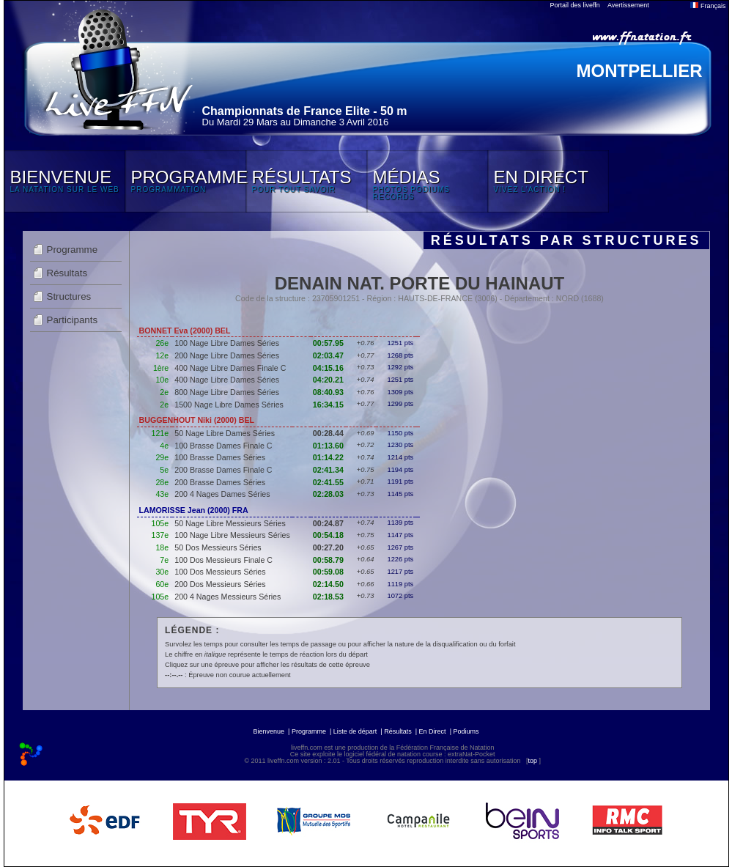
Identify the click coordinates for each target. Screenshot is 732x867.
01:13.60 (328, 445)
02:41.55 (328, 482)
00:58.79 (328, 560)
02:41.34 (328, 469)
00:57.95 (328, 343)
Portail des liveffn (575, 5)
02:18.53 (328, 596)
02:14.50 (328, 584)
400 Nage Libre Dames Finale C (230, 368)
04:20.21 (328, 379)
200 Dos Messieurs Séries (219, 584)
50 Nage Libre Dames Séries (224, 433)
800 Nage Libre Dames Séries (226, 392)
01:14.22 (328, 457)
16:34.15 (328, 404)
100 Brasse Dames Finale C (223, 445)
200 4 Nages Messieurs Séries (227, 596)
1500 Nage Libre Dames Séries (229, 404)
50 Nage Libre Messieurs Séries (230, 523)
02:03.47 (328, 355)
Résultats (67, 273)
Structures (69, 296)
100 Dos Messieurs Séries (219, 571)
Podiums (465, 731)
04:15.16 (328, 368)
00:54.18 (328, 535)
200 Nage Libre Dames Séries (226, 355)
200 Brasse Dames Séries (219, 482)
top (532, 760)
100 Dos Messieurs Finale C (223, 560)
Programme (72, 249)
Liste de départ (355, 731)
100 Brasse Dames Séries (219, 457)
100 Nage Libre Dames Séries (226, 343)
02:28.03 (328, 494)
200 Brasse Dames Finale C (223, 469)
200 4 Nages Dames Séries (222, 494)
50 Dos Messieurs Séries (217, 547)
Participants (72, 319)
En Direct (432, 731)
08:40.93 (328, 392)
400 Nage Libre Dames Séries (226, 379)
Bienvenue (269, 731)
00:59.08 (328, 571)
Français (707, 6)
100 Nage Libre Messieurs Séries (232, 535)
